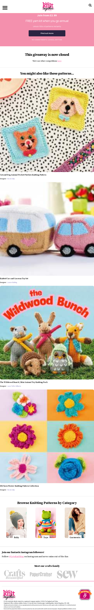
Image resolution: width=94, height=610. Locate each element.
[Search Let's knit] (90, 8)
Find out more (47, 33)
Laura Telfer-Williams (14, 386)
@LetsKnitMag (16, 556)
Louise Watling (12, 282)
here (59, 61)
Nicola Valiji (11, 179)
